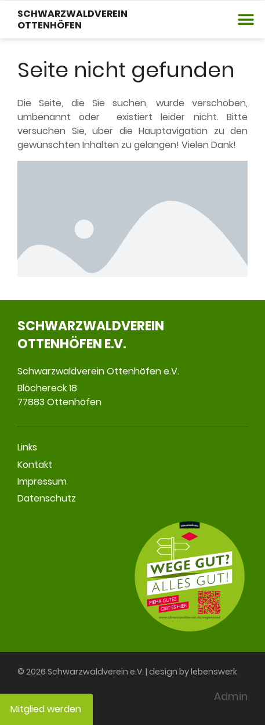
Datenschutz (46, 498)
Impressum (42, 481)
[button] (246, 19)
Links (27, 447)
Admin (231, 696)
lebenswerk (214, 671)
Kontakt (34, 464)
